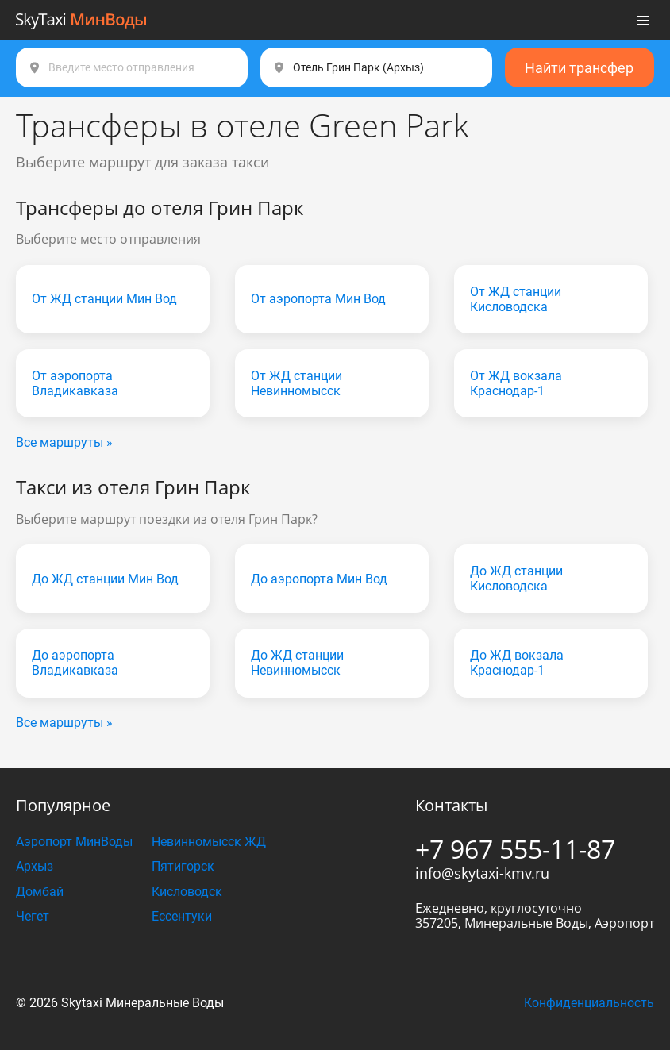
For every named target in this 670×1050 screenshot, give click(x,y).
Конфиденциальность (589, 1002)
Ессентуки (182, 916)
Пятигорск (183, 866)
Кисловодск (187, 891)
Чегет (32, 916)
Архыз (34, 866)
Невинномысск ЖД (209, 841)
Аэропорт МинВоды (74, 841)
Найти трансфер (579, 68)
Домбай (40, 891)
